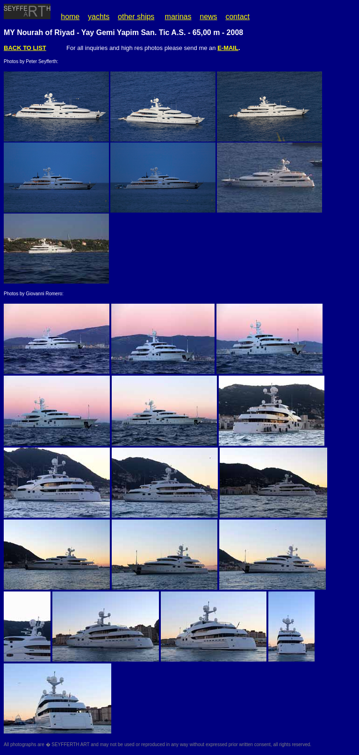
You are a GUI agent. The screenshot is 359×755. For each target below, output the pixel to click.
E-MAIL (227, 47)
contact (237, 17)
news (208, 17)
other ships (136, 17)
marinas (178, 17)
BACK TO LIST (25, 47)
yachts (98, 17)
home (70, 17)
